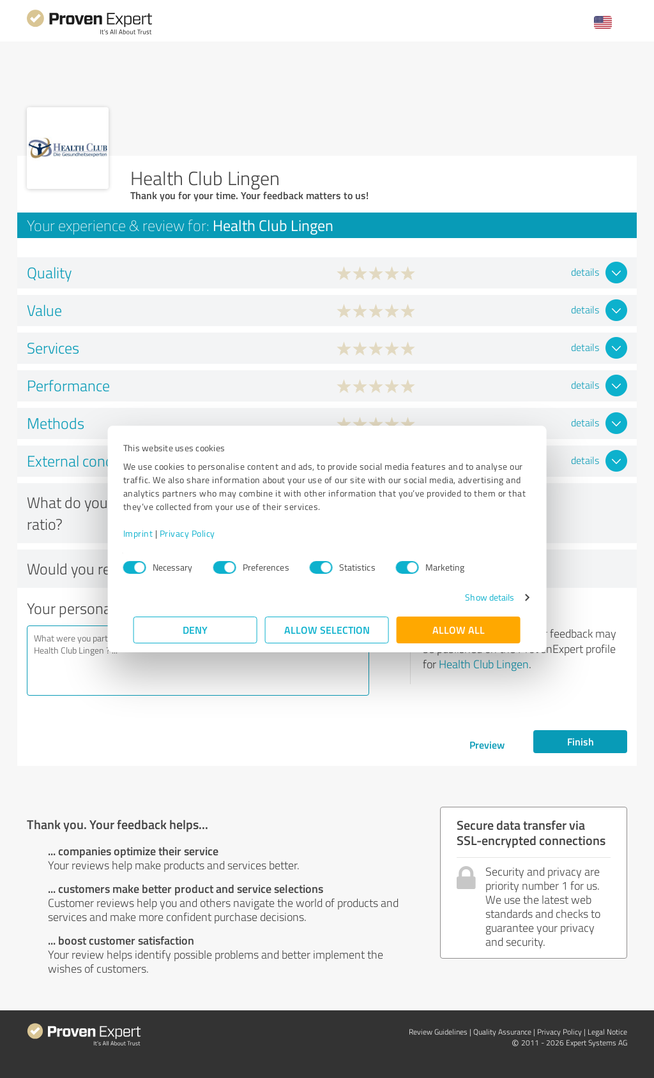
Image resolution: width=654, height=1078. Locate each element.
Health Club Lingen (484, 663)
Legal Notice (607, 1031)
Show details (479, 597)
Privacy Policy (197, 533)
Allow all (458, 629)
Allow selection (327, 629)
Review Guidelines (438, 1031)
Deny (195, 629)
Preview (487, 744)
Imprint (148, 533)
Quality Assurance (502, 1031)
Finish (580, 741)
